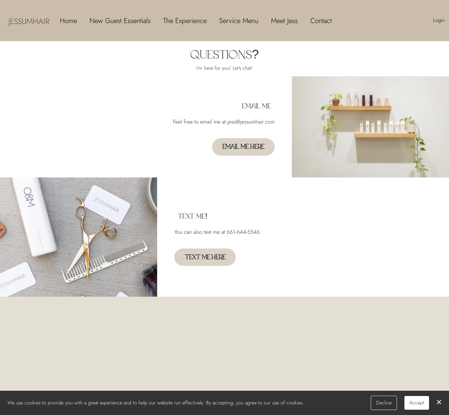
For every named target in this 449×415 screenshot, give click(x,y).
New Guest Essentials (120, 21)
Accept (416, 402)
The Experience (185, 21)
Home (68, 21)
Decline (384, 402)
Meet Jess (284, 21)
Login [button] (439, 20)
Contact (321, 21)
